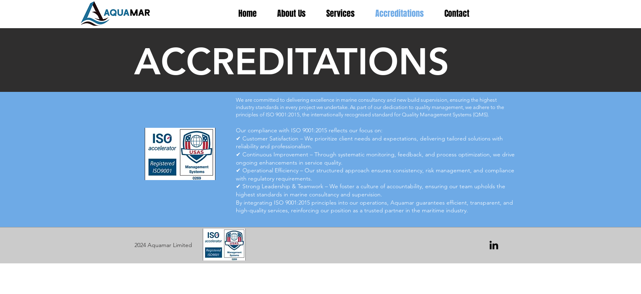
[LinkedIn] (494, 245)
